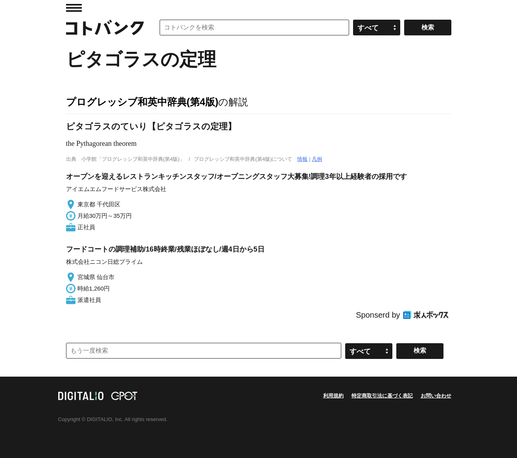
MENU (74, 8)
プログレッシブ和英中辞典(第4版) (142, 101)
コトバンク (105, 27)
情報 (302, 159)
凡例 (317, 159)
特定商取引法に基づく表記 (382, 396)
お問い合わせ (436, 396)
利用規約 (333, 396)
